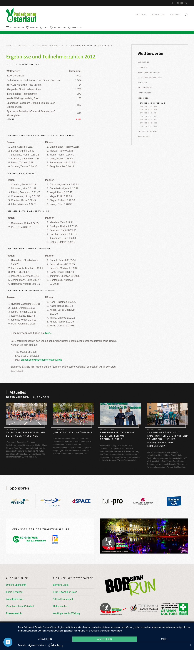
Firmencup (143, 67)
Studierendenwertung (150, 77)
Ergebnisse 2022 (148, 119)
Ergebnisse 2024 (148, 113)
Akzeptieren (104, 639)
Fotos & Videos (14, 592)
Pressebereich (14, 613)
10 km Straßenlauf (63, 599)
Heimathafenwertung (149, 72)
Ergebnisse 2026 (148, 106)
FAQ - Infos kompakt (148, 131)
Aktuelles (75, 27)
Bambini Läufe (61, 585)
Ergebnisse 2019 (148, 123)
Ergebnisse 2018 (148, 126)
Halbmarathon (60, 606)
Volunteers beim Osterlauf (20, 606)
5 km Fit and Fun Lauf (65, 592)
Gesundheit (144, 136)
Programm (175, 15)
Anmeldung (140, 15)
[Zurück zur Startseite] (21, 15)
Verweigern (44, 639)
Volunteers (58, 27)
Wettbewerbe (15, 27)
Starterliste (145, 93)
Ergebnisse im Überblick (153, 103)
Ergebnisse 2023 (148, 116)
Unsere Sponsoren (16, 585)
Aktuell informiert (15, 599)
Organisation (158, 15)
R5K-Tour (142, 82)
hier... (48, 333)
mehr (165, 639)
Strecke (32, 27)
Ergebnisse (144, 98)
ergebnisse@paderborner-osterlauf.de (41, 359)
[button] (186, 15)
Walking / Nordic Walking (66, 613)
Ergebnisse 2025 (148, 110)
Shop (44, 27)
